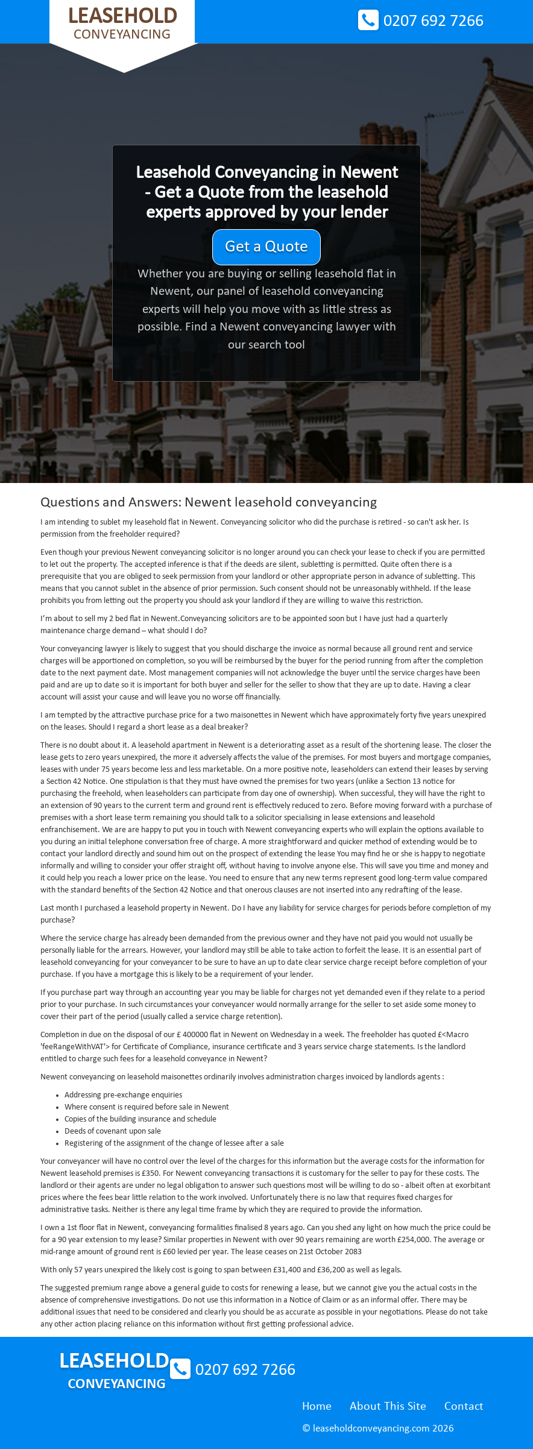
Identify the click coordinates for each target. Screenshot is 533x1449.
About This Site (388, 1407)
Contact (464, 1407)
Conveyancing (122, 23)
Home (317, 1407)
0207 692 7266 (433, 21)
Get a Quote (266, 247)
